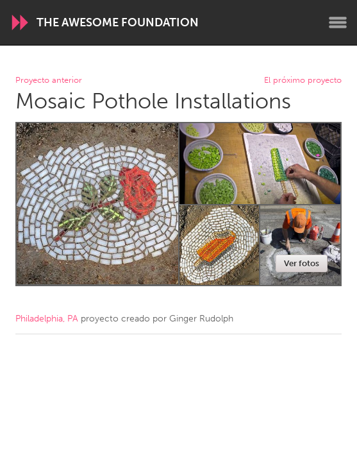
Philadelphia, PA (46, 318)
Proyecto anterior (48, 80)
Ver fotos (301, 263)
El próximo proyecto (303, 80)
